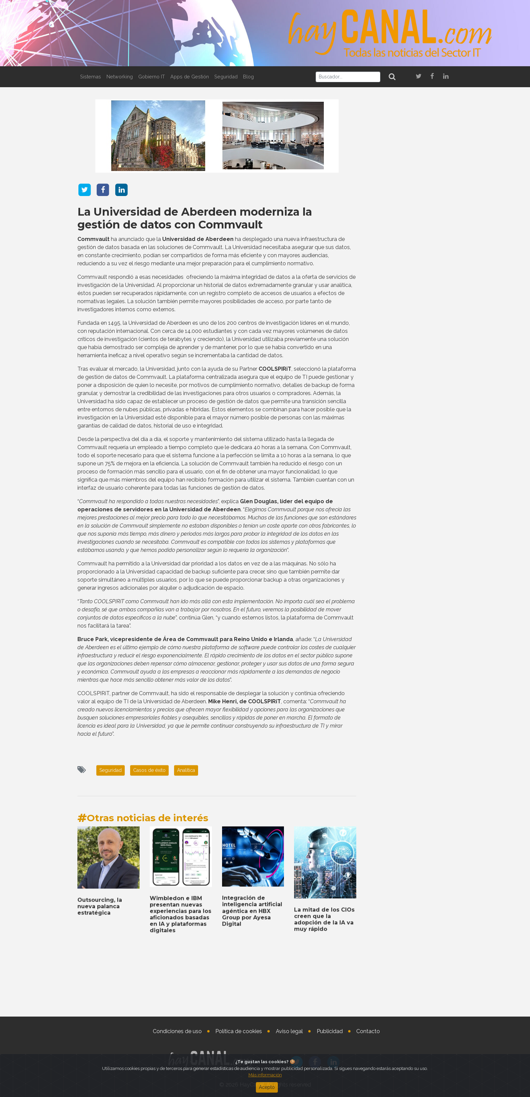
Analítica (186, 770)
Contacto (368, 1031)
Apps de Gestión (189, 76)
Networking (119, 76)
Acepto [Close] (267, 1087)
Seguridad (226, 76)
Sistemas (90, 76)
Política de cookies (238, 1031)
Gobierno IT (151, 76)
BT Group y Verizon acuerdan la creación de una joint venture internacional (407, 617)
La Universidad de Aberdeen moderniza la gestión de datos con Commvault (194, 218)
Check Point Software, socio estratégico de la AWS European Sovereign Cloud (407, 678)
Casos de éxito (149, 770)
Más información (265, 1074)
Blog (248, 76)
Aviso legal (289, 1031)
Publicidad (330, 1031)
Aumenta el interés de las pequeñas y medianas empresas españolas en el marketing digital (408, 891)
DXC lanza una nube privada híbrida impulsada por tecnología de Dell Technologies (408, 996)
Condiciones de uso (177, 1031)
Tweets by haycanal (386, 817)
